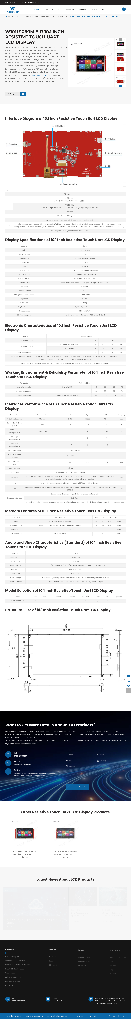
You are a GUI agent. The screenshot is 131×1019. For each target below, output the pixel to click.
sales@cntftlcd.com (32, 2)
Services (94, 9)
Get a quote (17, 94)
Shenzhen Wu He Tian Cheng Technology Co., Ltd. (33, 1016)
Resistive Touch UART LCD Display (54, 16)
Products (37, 9)
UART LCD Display (32, 16)
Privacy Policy (92, 1016)
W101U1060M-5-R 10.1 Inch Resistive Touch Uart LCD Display (93, 16)
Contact (105, 9)
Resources (70, 9)
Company (82, 9)
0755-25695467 (12, 2)
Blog (59, 9)
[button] (120, 39)
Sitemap (80, 1016)
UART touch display (39, 75)
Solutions (49, 9)
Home (10, 16)
